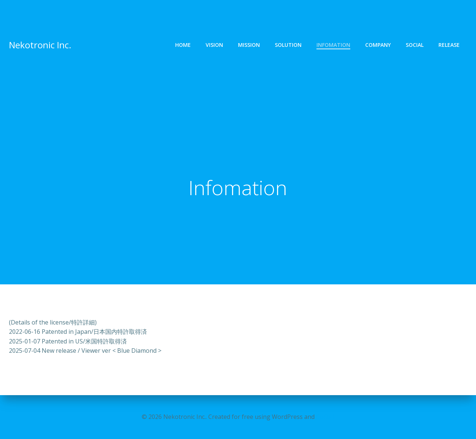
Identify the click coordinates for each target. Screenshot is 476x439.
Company (378, 45)
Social (415, 45)
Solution (288, 45)
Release (449, 45)
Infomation (333, 45)
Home (183, 45)
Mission (249, 45)
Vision (214, 45)
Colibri (325, 417)
